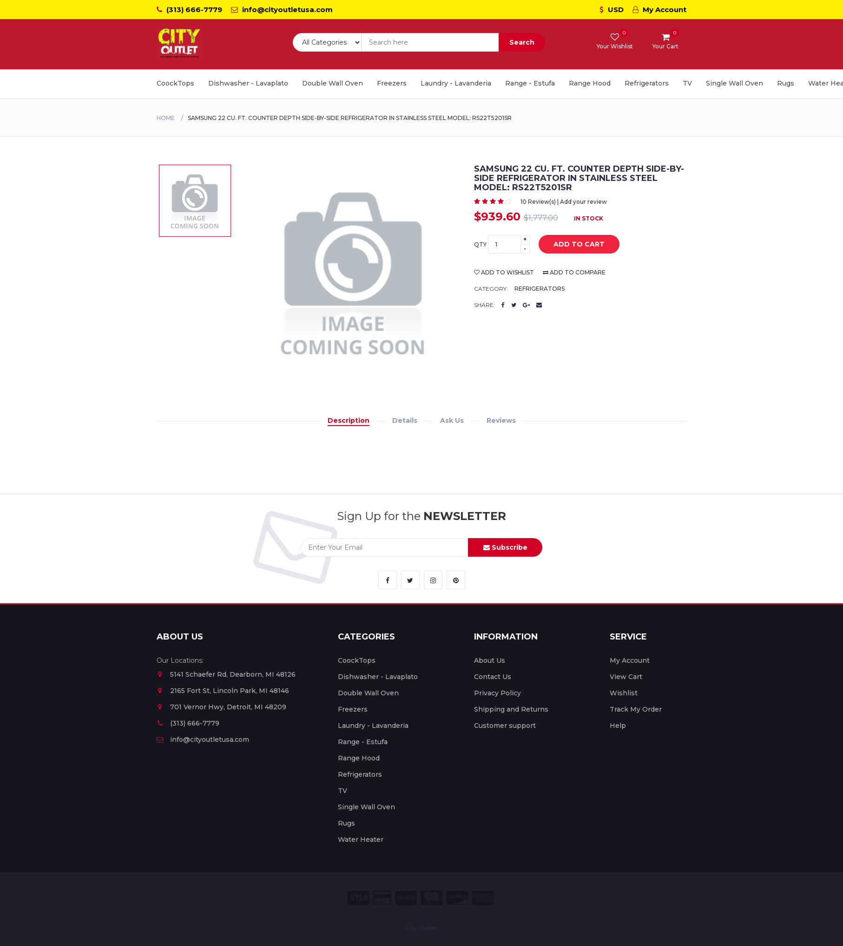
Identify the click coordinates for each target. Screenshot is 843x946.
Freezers (392, 83)
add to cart (572, 244)
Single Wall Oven (734, 83)
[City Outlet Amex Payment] (483, 898)
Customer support (505, 725)
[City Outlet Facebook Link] (387, 580)
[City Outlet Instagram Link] (433, 580)
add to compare (574, 272)
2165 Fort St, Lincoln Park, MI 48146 (223, 690)
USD (611, 9)
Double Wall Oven (332, 83)
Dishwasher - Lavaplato (248, 83)
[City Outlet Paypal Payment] (406, 898)
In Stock (588, 218)
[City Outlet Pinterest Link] (456, 580)
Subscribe (505, 547)
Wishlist (624, 693)
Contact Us (492, 677)
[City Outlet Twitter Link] (410, 580)
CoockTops (175, 83)
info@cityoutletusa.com (282, 9)
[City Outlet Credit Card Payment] (382, 898)
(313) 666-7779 (189, 9)
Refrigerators (647, 83)
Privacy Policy (497, 693)
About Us (489, 660)
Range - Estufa (530, 83)
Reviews (501, 420)
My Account (659, 9)
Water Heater (360, 839)
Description (348, 420)
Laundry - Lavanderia (456, 83)
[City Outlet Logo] (180, 43)
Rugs (785, 83)
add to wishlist (504, 272)
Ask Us (452, 420)
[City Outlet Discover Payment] (457, 898)
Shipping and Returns (511, 709)
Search (521, 42)
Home (166, 117)
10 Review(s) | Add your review (563, 201)
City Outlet (421, 928)
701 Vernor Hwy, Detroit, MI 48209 (221, 707)
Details (404, 420)
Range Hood (590, 83)
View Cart (626, 677)
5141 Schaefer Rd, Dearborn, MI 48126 (226, 674)
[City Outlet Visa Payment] (358, 898)
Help (618, 725)
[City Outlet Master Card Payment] (431, 898)
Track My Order (636, 709)
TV (687, 83)
